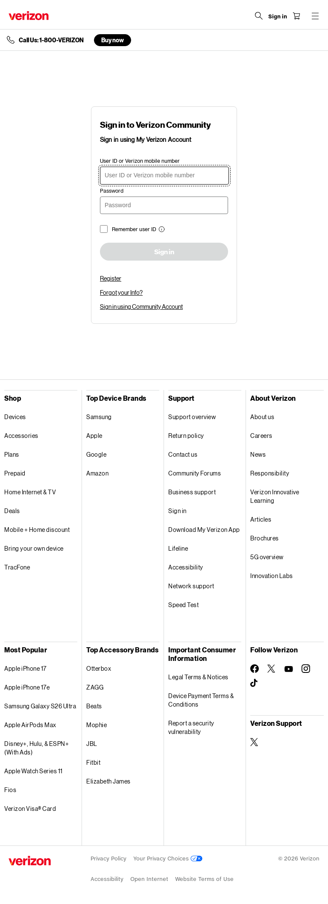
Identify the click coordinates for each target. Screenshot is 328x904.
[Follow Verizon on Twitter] (271, 668)
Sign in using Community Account (141, 306)
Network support (191, 586)
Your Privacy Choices (167, 858)
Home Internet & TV (30, 492)
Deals (12, 510)
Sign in (164, 252)
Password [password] (111, 191)
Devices (15, 416)
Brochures (264, 538)
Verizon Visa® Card (30, 808)
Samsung (99, 416)
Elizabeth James (108, 781)
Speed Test (183, 604)
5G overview (267, 557)
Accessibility (185, 567)
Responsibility (269, 473)
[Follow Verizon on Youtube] (288, 669)
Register (110, 278)
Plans (11, 454)
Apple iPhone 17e (27, 687)
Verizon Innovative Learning (274, 496)
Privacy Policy (108, 858)
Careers (261, 435)
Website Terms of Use (204, 879)
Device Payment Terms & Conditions (201, 700)
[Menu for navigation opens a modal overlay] (315, 15)
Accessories (21, 435)
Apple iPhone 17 (25, 668)
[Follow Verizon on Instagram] (306, 668)
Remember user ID (134, 229)
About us (262, 416)
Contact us (182, 454)
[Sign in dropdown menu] (277, 16)
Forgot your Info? (121, 292)
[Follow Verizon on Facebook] (254, 668)
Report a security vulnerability (191, 727)
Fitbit (93, 762)
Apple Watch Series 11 (33, 771)
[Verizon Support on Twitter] (254, 742)
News (258, 454)
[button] (160, 230)
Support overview (192, 416)
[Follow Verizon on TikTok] (254, 683)
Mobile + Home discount (37, 529)
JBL (91, 743)
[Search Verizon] (258, 15)
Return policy (186, 435)
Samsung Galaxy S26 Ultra (40, 706)
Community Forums (194, 473)
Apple (94, 435)
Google (96, 454)
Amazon (97, 473)
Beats (94, 706)
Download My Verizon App (204, 529)
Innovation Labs (271, 575)
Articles (260, 519)
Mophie (96, 724)
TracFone (17, 567)
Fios (10, 789)
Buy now (112, 40)
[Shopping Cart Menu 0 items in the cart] (296, 15)
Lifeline (178, 548)
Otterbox (98, 668)
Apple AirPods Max (30, 724)
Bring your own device (34, 548)
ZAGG (94, 687)
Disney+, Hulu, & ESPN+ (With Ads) (36, 748)
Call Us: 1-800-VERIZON (51, 40)
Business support (192, 492)
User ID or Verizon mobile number (140, 161)
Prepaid (15, 473)
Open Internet (149, 879)
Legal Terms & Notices (198, 677)
